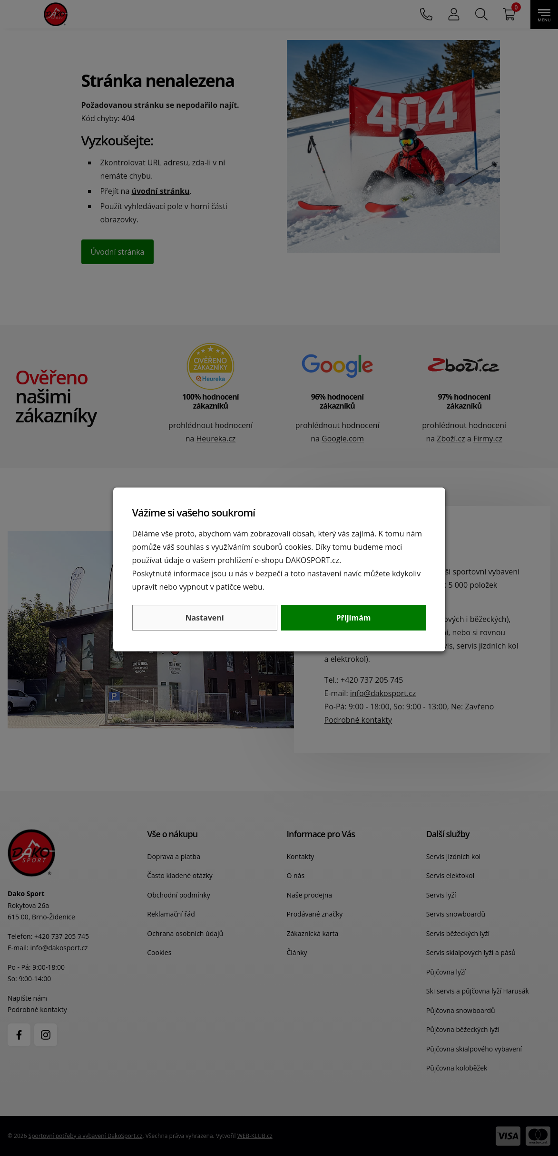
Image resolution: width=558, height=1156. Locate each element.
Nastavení (204, 617)
